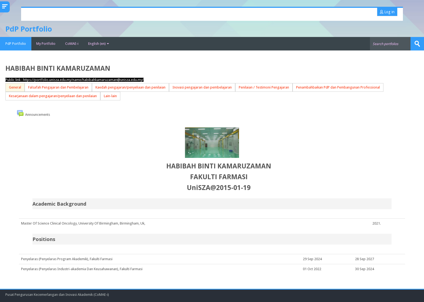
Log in (387, 12)
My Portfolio (45, 44)
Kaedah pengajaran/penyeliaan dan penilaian (130, 87)
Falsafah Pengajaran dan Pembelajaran (58, 87)
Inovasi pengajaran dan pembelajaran (202, 87)
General (15, 87)
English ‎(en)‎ (98, 44)
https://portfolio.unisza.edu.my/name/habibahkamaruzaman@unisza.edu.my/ (83, 80)
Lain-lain (110, 96)
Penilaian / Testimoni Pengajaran (264, 87)
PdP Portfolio (15, 44)
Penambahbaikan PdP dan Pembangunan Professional (338, 87)
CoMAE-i (71, 44)
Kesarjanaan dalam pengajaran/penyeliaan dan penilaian (53, 96)
